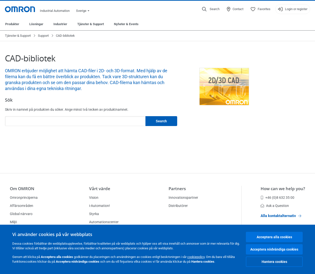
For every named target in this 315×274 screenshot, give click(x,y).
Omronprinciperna (24, 198)
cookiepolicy (196, 257)
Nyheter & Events (126, 24)
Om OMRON (22, 188)
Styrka (94, 214)
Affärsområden (21, 206)
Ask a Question (275, 206)
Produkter (12, 24)
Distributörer (178, 206)
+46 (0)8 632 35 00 (277, 198)
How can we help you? (283, 188)
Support (43, 35)
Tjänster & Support (90, 24)
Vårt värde (99, 188)
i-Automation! (99, 206)
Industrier (60, 24)
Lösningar (36, 24)
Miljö (13, 222)
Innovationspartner (183, 198)
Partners (177, 188)
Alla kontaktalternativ (281, 216)
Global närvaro (21, 214)
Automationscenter (104, 222)
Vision (93, 198)
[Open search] (211, 9)
